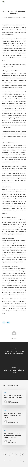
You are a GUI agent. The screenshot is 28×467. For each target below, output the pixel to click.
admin (5, 17)
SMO (8, 322)
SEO (4, 322)
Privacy (22, 461)
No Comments (21, 17)
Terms (17, 461)
